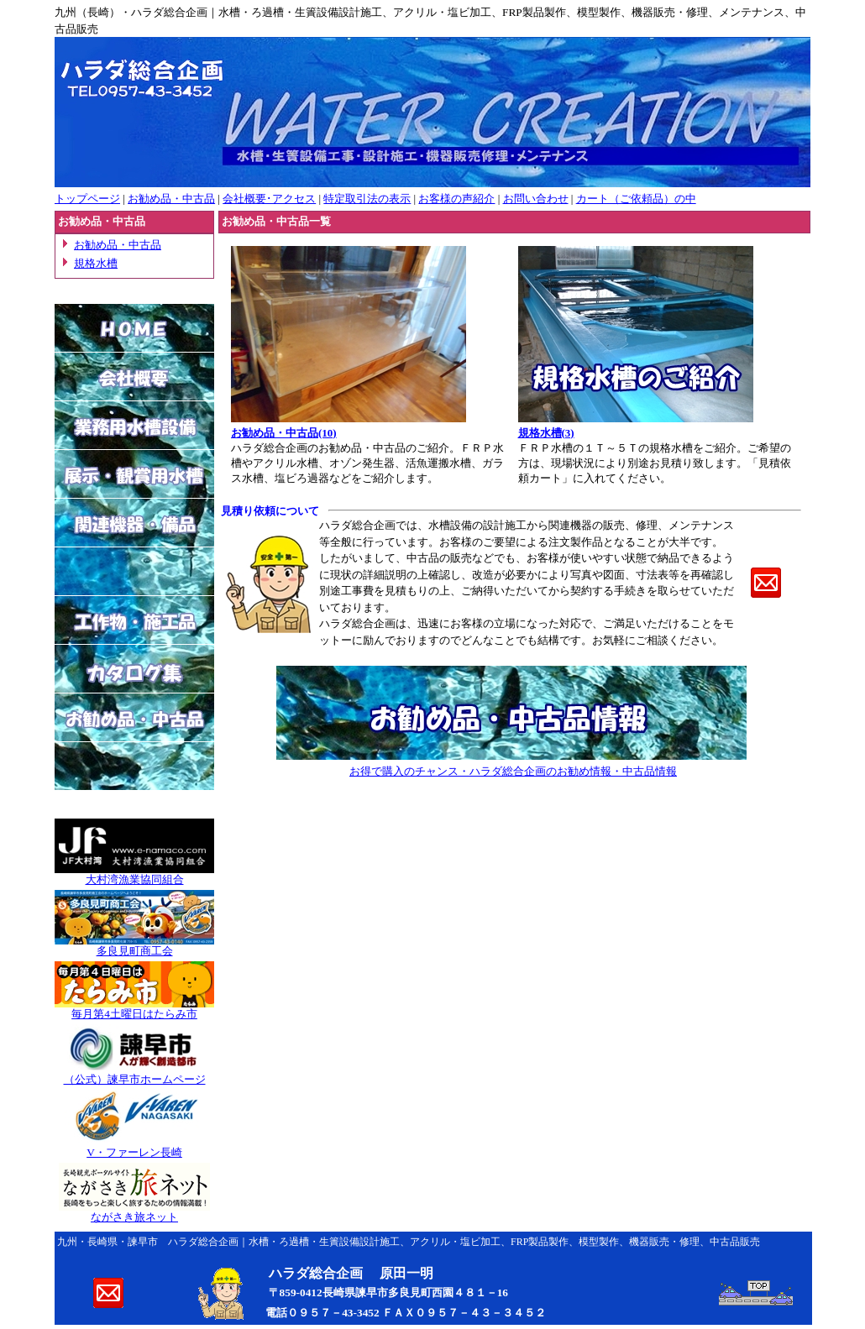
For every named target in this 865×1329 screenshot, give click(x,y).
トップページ (87, 198)
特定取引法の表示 (367, 198)
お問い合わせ (536, 198)
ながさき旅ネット (134, 1217)
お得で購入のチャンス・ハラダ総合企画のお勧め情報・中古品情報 (513, 771)
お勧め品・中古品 (171, 198)
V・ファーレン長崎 (134, 1152)
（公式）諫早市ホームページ (135, 1079)
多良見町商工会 (135, 950)
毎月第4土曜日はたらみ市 (134, 1013)
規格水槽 (96, 263)
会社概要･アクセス (269, 198)
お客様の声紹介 (456, 198)
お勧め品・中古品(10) (284, 432)
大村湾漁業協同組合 (135, 879)
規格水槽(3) (546, 432)
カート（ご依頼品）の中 (636, 198)
